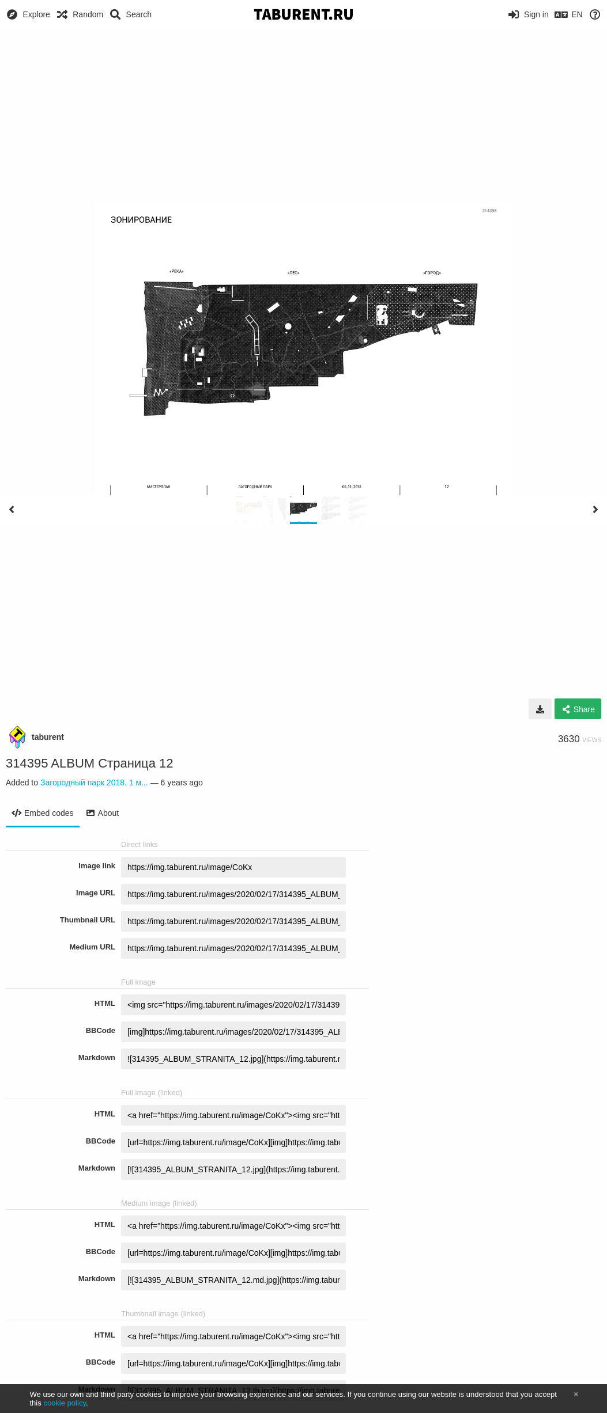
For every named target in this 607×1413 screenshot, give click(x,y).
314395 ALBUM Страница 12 (90, 763)
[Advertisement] (303, 115)
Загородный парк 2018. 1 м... (94, 782)
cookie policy (64, 1403)
